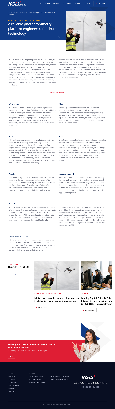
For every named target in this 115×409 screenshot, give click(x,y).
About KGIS (44, 3)
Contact (88, 3)
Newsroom (11, 388)
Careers (78, 3)
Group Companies (13, 385)
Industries (67, 3)
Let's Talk (100, 3)
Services (56, 3)
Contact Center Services (36, 377)
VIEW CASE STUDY (42, 307)
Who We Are (11, 377)
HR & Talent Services (35, 379)
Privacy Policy (12, 391)
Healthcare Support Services (37, 382)
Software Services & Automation (59, 377)
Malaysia (103, 383)
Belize (87, 383)
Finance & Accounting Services (59, 379)
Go (11, 356)
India (97, 383)
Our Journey (11, 379)
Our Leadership (12, 382)
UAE (92, 383)
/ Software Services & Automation (24, 12)
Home (10, 12)
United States (79, 383)
